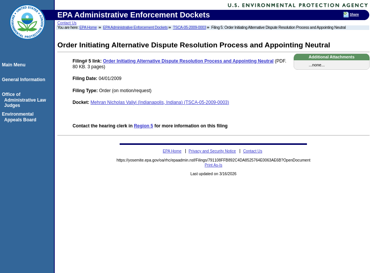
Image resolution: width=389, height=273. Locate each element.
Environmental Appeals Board (20, 116)
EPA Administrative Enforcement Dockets (135, 27)
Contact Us (66, 23)
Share (354, 14)
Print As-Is (213, 165)
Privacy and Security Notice (212, 151)
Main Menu (14, 64)
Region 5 (143, 126)
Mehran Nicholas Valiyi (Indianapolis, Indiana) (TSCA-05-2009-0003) (159, 102)
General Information (24, 79)
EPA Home (88, 27)
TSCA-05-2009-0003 (189, 27)
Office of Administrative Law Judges (25, 100)
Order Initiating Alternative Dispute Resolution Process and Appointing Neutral (188, 61)
